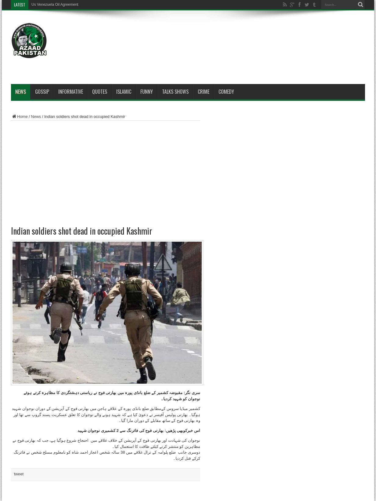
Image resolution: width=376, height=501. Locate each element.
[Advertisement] (254, 34)
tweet (19, 474)
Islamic (123, 91)
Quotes (99, 91)
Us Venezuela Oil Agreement (54, 4)
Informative (70, 91)
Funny (146, 91)
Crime (203, 91)
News (20, 91)
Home (19, 116)
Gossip (42, 91)
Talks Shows (175, 91)
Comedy (226, 91)
